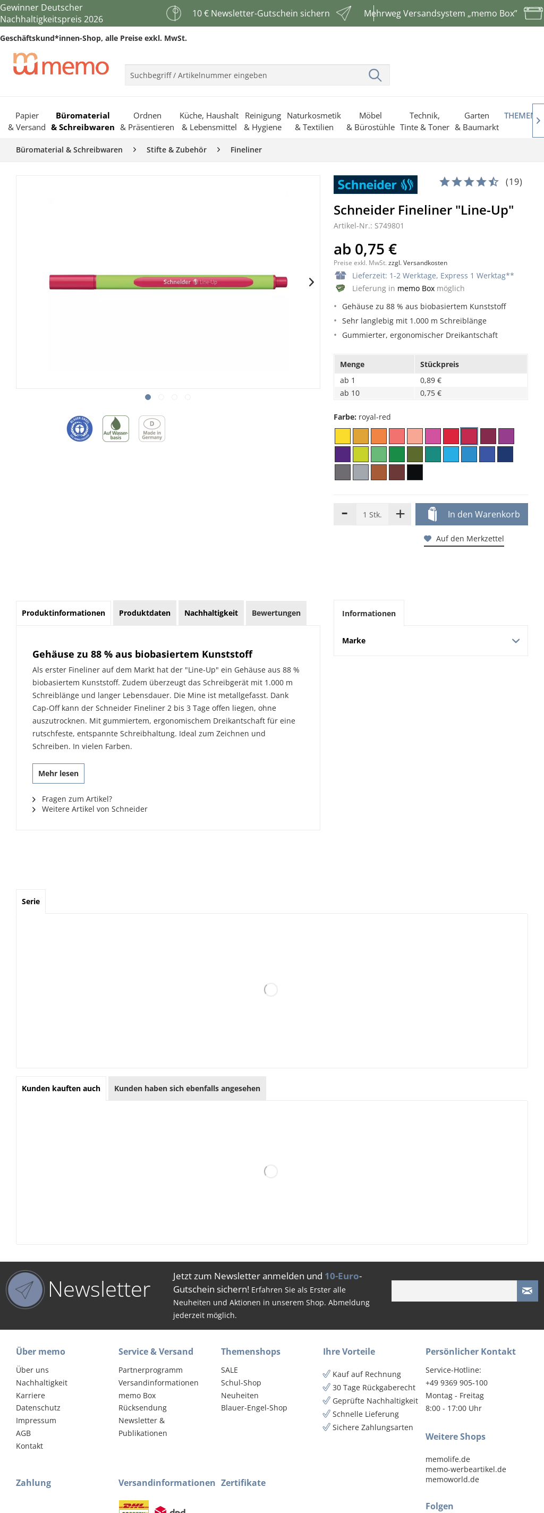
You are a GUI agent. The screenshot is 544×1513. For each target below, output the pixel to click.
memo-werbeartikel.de (466, 1469)
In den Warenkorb (474, 515)
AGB (23, 1433)
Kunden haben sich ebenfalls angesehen (187, 1088)
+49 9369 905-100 (457, 1383)
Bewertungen (276, 613)
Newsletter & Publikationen (142, 1426)
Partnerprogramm (150, 1370)
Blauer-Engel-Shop (254, 1407)
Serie (31, 901)
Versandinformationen (158, 1383)
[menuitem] (257, 70)
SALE (229, 1370)
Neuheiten (240, 1395)
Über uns (32, 1370)
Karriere (30, 1395)
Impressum (36, 1420)
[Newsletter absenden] (527, 1291)
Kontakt (29, 1446)
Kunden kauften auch (61, 1088)
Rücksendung (142, 1407)
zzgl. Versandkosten (417, 262)
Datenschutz (38, 1407)
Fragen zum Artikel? (72, 799)
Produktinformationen (63, 613)
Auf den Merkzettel (464, 538)
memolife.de (448, 1459)
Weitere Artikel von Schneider (90, 809)
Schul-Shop (241, 1383)
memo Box (416, 288)
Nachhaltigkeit (41, 1383)
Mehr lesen (58, 773)
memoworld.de (452, 1479)
